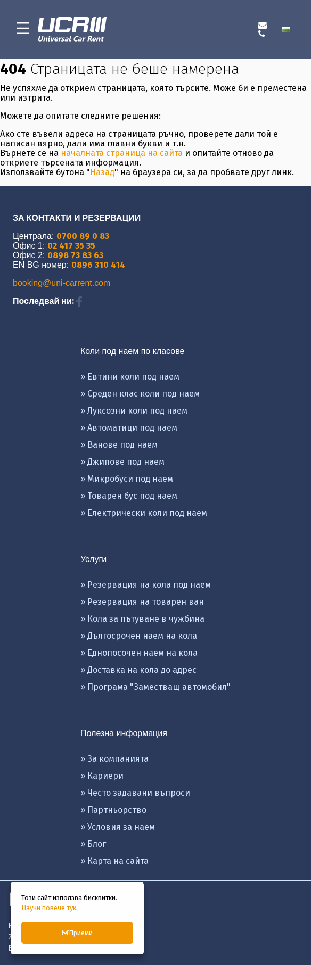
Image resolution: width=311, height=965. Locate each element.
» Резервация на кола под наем (145, 585)
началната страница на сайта (122, 153)
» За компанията (114, 759)
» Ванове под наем (119, 445)
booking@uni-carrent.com (61, 282)
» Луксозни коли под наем (133, 411)
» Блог (93, 844)
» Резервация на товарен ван (142, 602)
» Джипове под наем (122, 462)
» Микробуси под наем (126, 479)
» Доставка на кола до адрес (138, 670)
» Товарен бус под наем (128, 496)
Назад (102, 172)
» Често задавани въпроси (135, 793)
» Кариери (102, 776)
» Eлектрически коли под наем (143, 513)
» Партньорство (113, 810)
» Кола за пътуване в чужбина (142, 619)
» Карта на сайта (114, 861)
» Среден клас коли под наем (140, 394)
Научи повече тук (48, 908)
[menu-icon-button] (23, 29)
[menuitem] (288, 29)
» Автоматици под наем (128, 428)
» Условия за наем (117, 827)
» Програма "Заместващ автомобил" (155, 687)
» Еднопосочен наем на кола (139, 653)
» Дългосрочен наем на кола (138, 636)
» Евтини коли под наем (129, 377)
